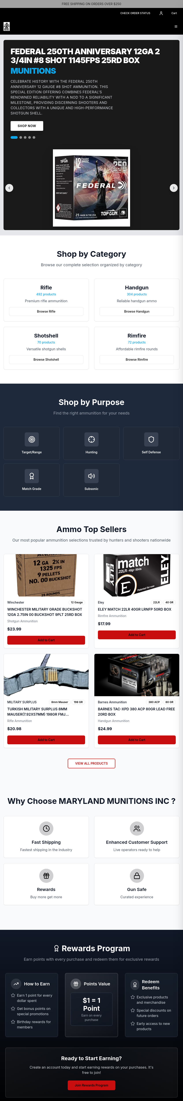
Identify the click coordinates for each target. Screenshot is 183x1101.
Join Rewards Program (91, 1085)
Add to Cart (46, 640)
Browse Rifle (46, 311)
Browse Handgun (136, 311)
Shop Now (27, 126)
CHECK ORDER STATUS (135, 13)
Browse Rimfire (137, 359)
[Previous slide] (9, 188)
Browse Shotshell (46, 359)
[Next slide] (174, 188)
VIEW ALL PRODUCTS (91, 763)
